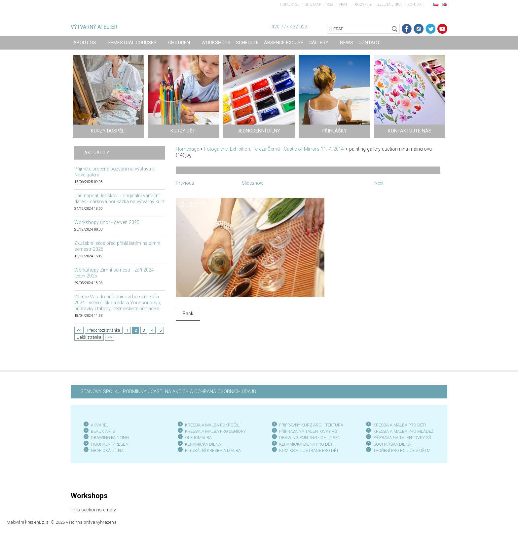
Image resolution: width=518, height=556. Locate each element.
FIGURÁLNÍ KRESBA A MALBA (213, 450)
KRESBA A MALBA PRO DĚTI (399, 425)
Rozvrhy (363, 4)
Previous (185, 183)
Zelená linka (389, 4)
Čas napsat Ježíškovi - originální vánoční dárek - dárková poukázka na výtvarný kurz (119, 198)
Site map (313, 4)
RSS (330, 4)
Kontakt (415, 4)
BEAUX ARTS (103, 431)
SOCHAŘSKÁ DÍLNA (392, 444)
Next (379, 183)
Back (188, 313)
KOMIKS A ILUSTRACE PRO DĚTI (309, 450)
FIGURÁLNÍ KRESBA (109, 444)
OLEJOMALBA (198, 437)
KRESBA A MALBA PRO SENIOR (214, 431)
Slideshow (253, 183)
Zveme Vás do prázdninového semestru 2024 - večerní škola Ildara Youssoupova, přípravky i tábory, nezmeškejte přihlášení (117, 303)
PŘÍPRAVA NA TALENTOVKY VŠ (308, 431)
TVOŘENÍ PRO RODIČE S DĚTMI (402, 450)
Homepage (289, 4)
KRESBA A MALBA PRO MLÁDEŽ (403, 431)
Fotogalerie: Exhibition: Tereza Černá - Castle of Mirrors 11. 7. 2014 (274, 149)
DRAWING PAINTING (110, 437)
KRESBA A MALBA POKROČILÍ (212, 425)
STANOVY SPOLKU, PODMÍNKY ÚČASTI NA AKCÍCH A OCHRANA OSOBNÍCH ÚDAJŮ (168, 391)
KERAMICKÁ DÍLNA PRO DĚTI (306, 444)
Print (344, 4)
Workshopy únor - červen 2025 (106, 222)
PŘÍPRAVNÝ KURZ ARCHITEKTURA (311, 425)
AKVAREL (100, 425)
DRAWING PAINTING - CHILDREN (310, 437)
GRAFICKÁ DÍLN (106, 450)
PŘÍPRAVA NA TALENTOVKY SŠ (402, 437)
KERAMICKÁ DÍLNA (203, 444)
